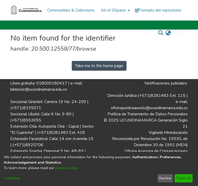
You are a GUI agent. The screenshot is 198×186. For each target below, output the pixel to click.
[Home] (26, 10)
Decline (165, 178)
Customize (12, 178)
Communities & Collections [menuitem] (71, 10)
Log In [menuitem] (178, 33)
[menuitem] (115, 10)
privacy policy (66, 167)
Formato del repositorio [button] (158, 10)
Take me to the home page (99, 66)
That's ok (183, 178)
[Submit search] (161, 33)
